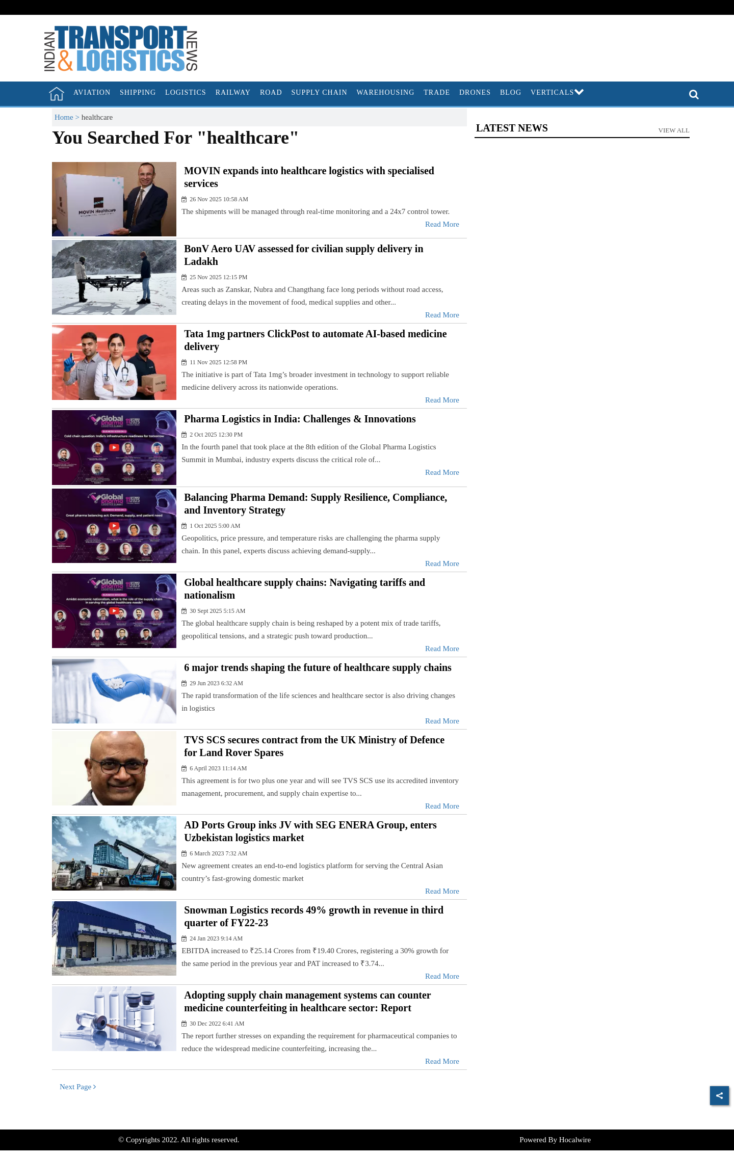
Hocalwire (575, 1140)
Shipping (138, 92)
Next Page (78, 1087)
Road (271, 92)
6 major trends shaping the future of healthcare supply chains (318, 667)
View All (674, 130)
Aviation (92, 92)
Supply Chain (320, 92)
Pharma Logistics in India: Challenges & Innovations (300, 418)
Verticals (558, 92)
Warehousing (386, 92)
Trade (437, 92)
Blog (510, 92)
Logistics (185, 92)
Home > (68, 117)
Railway (233, 92)
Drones (475, 92)
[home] (56, 94)
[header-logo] (120, 47)
